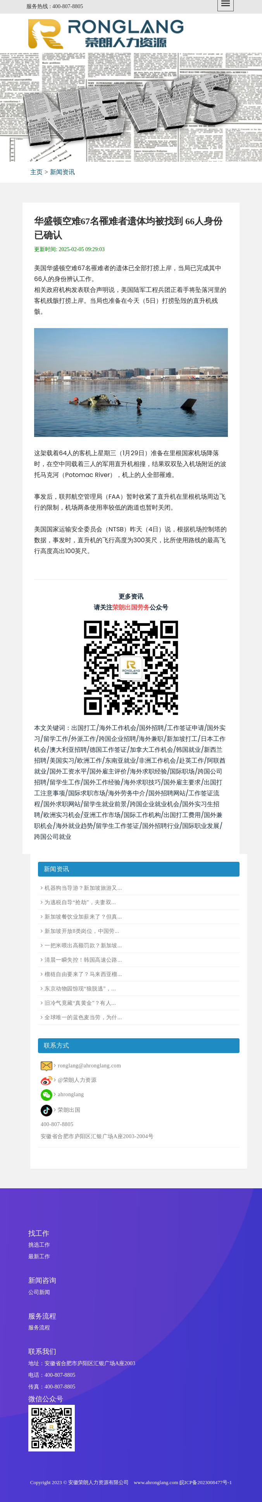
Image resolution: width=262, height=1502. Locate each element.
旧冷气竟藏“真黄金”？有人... (80, 1003)
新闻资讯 (62, 172)
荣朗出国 (69, 1110)
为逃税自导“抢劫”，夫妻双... (80, 902)
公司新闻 (39, 1292)
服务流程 (39, 1328)
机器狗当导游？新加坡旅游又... (83, 888)
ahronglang (71, 1094)
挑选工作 (39, 1245)
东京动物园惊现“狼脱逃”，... (80, 989)
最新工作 (39, 1256)
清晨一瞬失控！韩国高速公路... (83, 960)
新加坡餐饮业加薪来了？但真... (83, 917)
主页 (36, 172)
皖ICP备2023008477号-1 (205, 1482)
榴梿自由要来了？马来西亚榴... (83, 974)
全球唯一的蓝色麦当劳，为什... (83, 1017)
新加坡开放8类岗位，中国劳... (82, 931)
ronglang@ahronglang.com (89, 1066)
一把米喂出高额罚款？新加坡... (83, 945)
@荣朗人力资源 (77, 1080)
